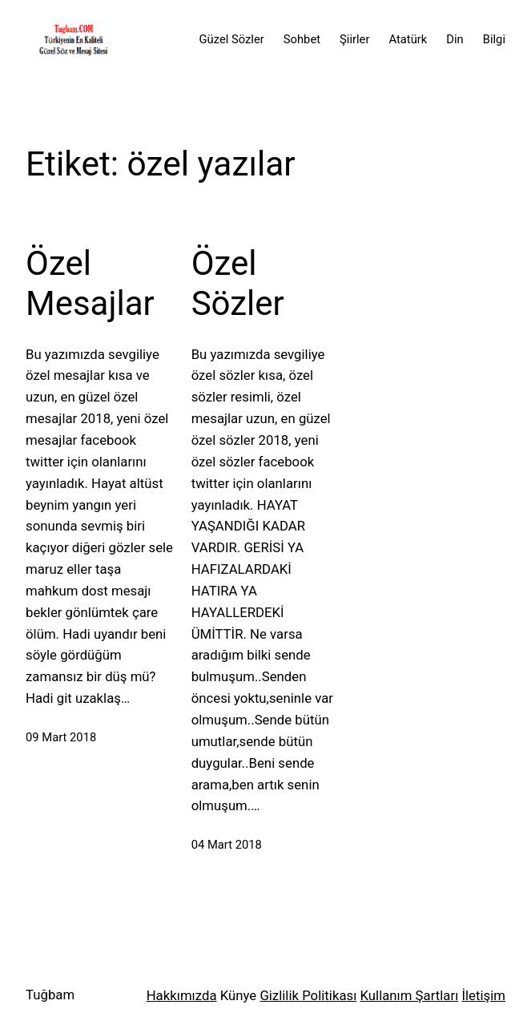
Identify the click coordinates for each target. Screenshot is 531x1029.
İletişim (483, 995)
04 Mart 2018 (226, 844)
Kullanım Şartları (409, 995)
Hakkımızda (182, 995)
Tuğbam (50, 995)
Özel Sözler (237, 283)
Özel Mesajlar (90, 283)
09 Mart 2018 (61, 737)
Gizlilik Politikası (307, 995)
